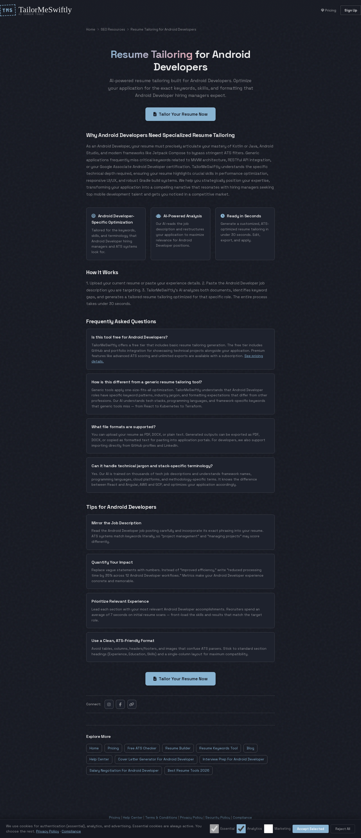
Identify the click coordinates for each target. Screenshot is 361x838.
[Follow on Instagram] (109, 704)
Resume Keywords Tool (218, 748)
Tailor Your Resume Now (180, 114)
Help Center (99, 759)
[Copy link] (131, 704)
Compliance (242, 817)
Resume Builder (178, 748)
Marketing (277, 828)
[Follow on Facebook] (120, 704)
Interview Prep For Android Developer (233, 759)
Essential (222, 828)
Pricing (328, 10)
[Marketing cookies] (268, 828)
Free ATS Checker (142, 748)
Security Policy (217, 817)
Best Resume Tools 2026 (188, 770)
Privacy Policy (191, 817)
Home (90, 29)
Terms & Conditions (161, 817)
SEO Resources (113, 29)
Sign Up (350, 10)
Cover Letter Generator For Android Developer (156, 759)
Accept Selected (310, 829)
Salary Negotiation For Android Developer (124, 770)
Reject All (342, 829)
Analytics (249, 828)
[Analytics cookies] (241, 828)
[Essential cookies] (214, 828)
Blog (250, 748)
